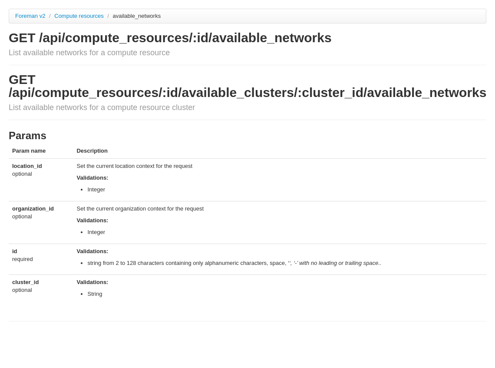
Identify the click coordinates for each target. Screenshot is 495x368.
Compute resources (79, 16)
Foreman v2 (30, 16)
